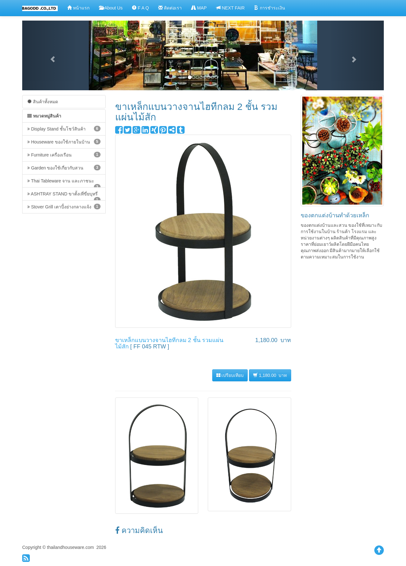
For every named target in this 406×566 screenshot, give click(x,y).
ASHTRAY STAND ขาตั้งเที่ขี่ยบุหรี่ (64, 195)
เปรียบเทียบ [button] (230, 375)
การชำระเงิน (269, 7)
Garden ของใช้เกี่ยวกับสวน (64, 167)
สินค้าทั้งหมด (42, 101)
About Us (111, 7)
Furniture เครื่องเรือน (64, 154)
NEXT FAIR (230, 7)
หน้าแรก (78, 7)
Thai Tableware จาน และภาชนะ (64, 183)
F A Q (140, 7)
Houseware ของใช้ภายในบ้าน (64, 141)
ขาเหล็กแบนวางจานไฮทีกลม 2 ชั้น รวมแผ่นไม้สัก (169, 343)
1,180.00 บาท (270, 375)
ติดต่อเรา (170, 7)
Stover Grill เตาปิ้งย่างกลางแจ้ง (64, 206)
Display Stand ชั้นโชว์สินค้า (64, 128)
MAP (198, 7)
